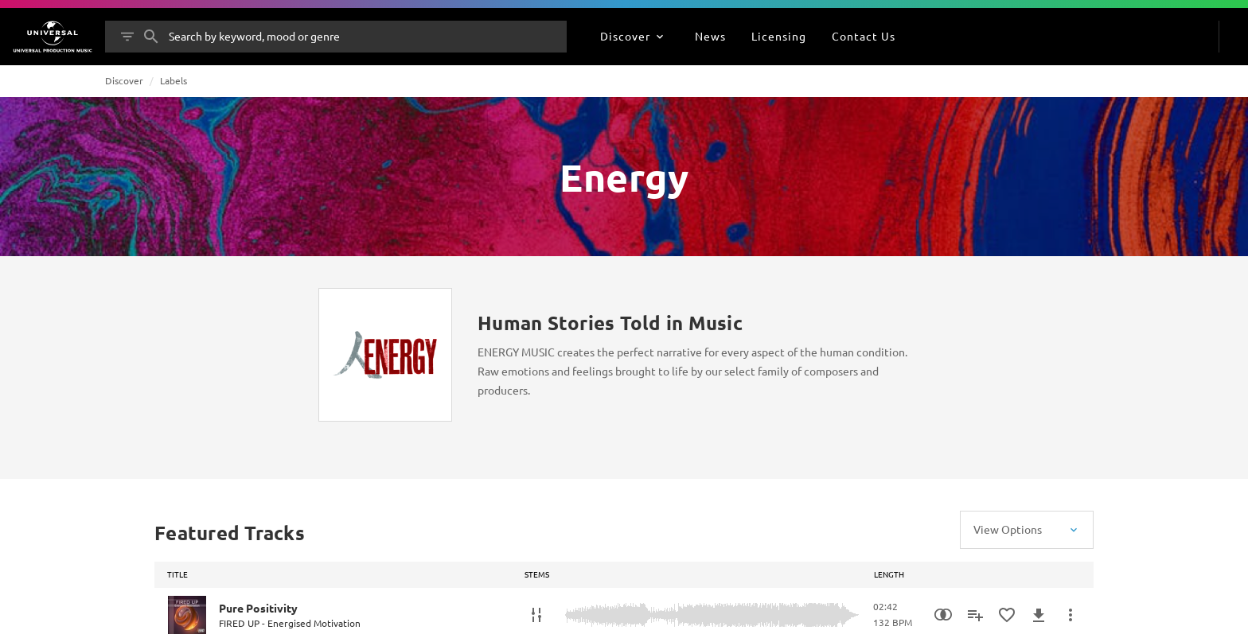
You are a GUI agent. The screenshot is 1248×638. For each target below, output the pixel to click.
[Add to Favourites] (1006, 614)
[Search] (151, 36)
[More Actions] (1070, 614)
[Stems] (536, 614)
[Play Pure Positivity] (187, 615)
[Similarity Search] (943, 614)
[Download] (1038, 614)
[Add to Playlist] (975, 614)
